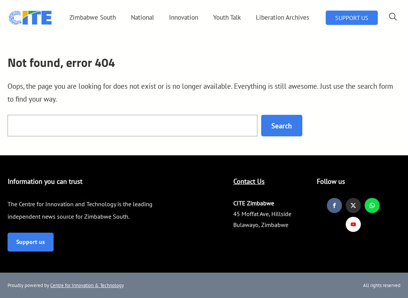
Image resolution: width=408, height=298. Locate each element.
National (142, 17)
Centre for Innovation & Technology (87, 285)
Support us (30, 242)
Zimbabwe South (92, 17)
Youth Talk (227, 17)
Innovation (183, 17)
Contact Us (249, 181)
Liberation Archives (282, 17)
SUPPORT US (351, 18)
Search (281, 125)
